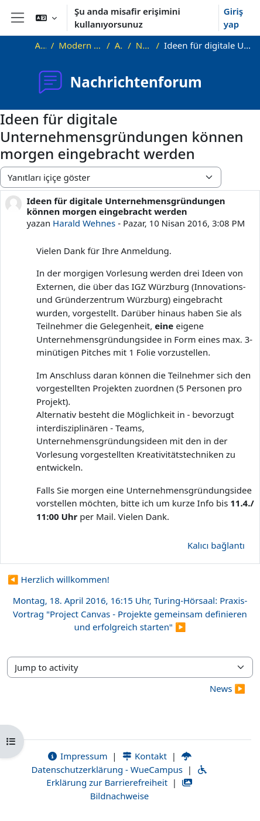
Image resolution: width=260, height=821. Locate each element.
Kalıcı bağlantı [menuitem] (216, 545)
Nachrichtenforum (144, 45)
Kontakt (144, 756)
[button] (46, 17)
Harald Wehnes (84, 223)
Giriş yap (233, 18)
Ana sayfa (40, 45)
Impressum (77, 756)
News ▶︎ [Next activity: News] (227, 688)
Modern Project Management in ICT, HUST (80, 45)
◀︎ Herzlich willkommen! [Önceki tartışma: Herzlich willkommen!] (59, 579)
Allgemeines (119, 45)
